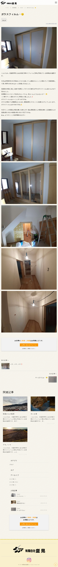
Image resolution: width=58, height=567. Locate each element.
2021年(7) (12, 485)
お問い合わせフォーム (29, 345)
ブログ (21, 7)
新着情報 (14, 7)
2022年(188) (13, 482)
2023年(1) (12, 479)
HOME (7, 7)
